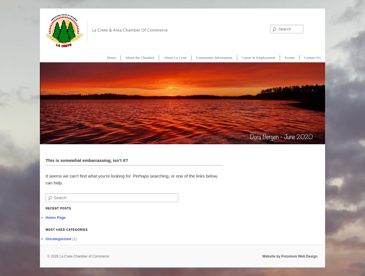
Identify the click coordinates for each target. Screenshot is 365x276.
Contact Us (312, 57)
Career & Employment (258, 57)
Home (111, 57)
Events (290, 57)
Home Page (56, 217)
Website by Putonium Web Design (290, 256)
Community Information (214, 57)
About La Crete (175, 57)
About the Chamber (140, 57)
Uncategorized (58, 239)
